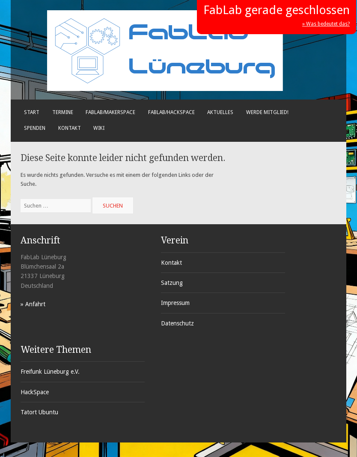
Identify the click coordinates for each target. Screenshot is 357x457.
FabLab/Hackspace (171, 112)
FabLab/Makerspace (110, 112)
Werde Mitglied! (267, 112)
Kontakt (69, 128)
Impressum (175, 302)
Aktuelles (220, 112)
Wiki (98, 128)
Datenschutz (177, 323)
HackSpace (35, 392)
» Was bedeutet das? (326, 24)
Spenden (34, 128)
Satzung (172, 282)
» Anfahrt (33, 304)
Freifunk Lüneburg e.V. (50, 371)
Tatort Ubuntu (39, 412)
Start (31, 112)
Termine (62, 112)
